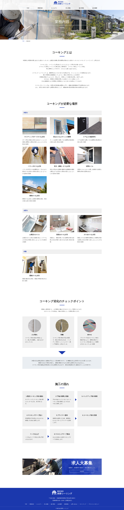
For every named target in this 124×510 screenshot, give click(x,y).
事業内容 (40, 8)
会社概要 (94, 8)
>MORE (82, 471)
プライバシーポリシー (94, 504)
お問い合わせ (74, 504)
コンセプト (54, 8)
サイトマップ (83, 504)
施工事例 (81, 8)
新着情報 (66, 504)
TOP (28, 8)
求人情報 (68, 8)
